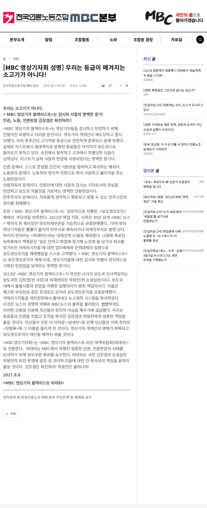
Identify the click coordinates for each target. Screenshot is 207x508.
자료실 (176, 39)
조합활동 (82, 39)
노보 (113, 39)
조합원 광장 (143, 39)
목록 (11, 413)
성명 (16, 59)
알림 (48, 39)
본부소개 (17, 39)
